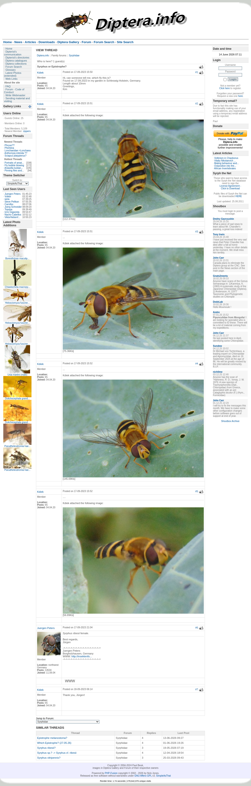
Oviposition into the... (225, 166)
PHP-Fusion (111, 773)
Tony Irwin (218, 234)
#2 (196, 103)
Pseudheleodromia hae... (17, 446)
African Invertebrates (225, 168)
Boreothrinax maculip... (17, 258)
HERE (238, 196)
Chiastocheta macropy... (17, 287)
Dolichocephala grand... (17, 398)
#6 (196, 627)
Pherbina (9, 148)
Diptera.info (43, 55)
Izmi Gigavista (12, 212)
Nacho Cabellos (13, 214)
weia (7, 199)
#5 (196, 491)
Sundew (217, 346)
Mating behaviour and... (226, 163)
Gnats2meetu (220, 276)
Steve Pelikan (12, 201)
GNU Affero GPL (143, 775)
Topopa (8, 209)
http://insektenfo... (81, 656)
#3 (196, 231)
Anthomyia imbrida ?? (15, 153)
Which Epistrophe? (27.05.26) (54, 742)
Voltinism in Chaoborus (226, 158)
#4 (196, 363)
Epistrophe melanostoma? (52, 737)
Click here (224, 88)
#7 (196, 689)
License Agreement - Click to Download (230, 187)
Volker (8, 196)
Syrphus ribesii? (46, 747)
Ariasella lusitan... (13, 168)
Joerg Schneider (13, 207)
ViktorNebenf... (12, 217)
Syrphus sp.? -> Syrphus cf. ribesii (56, 752)
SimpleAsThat (163, 775)
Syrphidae (74, 55)
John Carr (218, 257)
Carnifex (9, 204)
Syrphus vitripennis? (48, 757)
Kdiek (40, 72)
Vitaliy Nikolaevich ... (225, 160)
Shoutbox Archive (230, 421)
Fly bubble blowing (14, 165)
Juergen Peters (13, 194)
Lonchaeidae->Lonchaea (18, 150)
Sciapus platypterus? (16, 155)
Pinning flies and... (14, 170)
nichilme (218, 372)
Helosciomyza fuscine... (17, 303)
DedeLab (218, 302)
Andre (216, 312)
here (240, 96)
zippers (27, 131)
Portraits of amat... (14, 162)
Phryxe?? (10, 145)
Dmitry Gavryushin (223, 219)
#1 (196, 72)
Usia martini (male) (17, 374)
